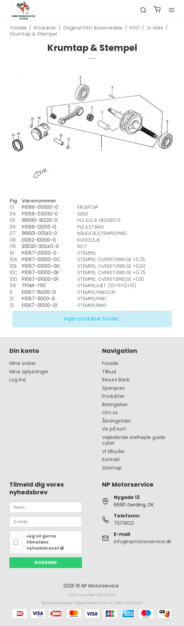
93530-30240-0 (40, 246)
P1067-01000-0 (39, 253)
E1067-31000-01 (39, 305)
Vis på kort (114, 429)
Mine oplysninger (29, 371)
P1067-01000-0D (41, 266)
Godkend (45, 562)
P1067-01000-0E (40, 272)
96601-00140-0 (39, 233)
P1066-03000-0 (40, 213)
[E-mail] (45, 521)
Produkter (113, 396)
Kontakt (111, 459)
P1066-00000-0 (40, 207)
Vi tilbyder (113, 451)
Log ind (17, 379)
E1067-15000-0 (39, 292)
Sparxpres (113, 388)
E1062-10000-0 (39, 240)
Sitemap (112, 467)
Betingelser (115, 404)
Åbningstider (116, 421)
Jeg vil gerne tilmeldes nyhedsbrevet (45, 542)
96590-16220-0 (40, 220)
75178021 (124, 523)
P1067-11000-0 (38, 298)
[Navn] (45, 507)
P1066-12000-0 (39, 227)
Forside (110, 363)
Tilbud (109, 371)
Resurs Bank (115, 379)
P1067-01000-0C (41, 259)
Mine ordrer (22, 363)
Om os (110, 412)
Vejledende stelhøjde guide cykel (133, 440)
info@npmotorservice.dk (142, 541)
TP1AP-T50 (34, 285)
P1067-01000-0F (40, 279)
